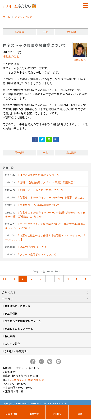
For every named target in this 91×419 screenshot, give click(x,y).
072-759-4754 (36, 379)
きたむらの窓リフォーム (18, 328)
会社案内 (9, 336)
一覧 (45, 31)
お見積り (56, 413)
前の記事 (20, 31)
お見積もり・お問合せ (17, 306)
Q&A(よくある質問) (16, 351)
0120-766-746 (18, 379)
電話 (80, 413)
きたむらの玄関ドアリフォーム (22, 321)
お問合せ (34, 413)
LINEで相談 (11, 413)
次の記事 (71, 31)
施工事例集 (10, 313)
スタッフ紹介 (12, 343)
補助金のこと (11, 56)
